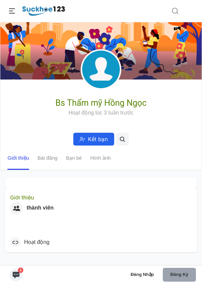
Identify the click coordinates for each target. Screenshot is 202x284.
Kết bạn (94, 139)
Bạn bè (74, 158)
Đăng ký (179, 274)
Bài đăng (47, 158)
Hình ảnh (100, 158)
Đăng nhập (142, 274)
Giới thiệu (18, 158)
